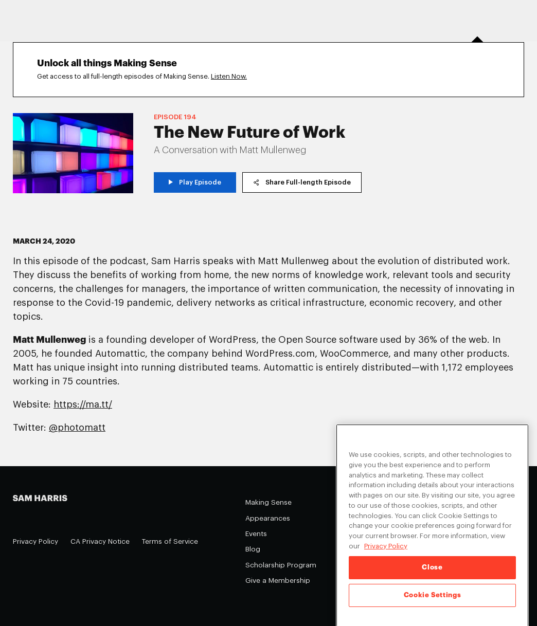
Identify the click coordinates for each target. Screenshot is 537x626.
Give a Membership (277, 580)
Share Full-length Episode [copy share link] (302, 182)
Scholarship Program (280, 565)
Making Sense (268, 502)
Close (432, 572)
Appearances (267, 518)
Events (256, 533)
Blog (252, 549)
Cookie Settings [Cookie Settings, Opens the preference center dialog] (432, 600)
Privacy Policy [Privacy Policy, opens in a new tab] (385, 550)
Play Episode (195, 182)
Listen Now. (229, 76)
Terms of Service (170, 541)
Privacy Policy (35, 541)
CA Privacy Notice (100, 541)
